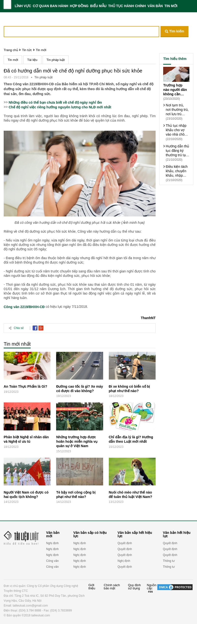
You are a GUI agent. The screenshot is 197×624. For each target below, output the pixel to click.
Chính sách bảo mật (112, 586)
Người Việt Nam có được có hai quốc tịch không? (26, 494)
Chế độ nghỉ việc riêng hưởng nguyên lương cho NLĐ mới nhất (60, 107)
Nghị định (52, 543)
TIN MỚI (170, 6)
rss (150, 591)
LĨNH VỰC (23, 6)
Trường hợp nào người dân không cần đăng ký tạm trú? (175, 89)
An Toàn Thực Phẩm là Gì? (25, 386)
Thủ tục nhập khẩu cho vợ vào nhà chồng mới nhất (177, 130)
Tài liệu (32, 60)
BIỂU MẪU (98, 6)
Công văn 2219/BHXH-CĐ (24, 307)
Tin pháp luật (56, 60)
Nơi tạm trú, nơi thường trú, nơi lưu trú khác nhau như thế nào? (177, 109)
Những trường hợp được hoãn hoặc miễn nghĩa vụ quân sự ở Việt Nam (77, 441)
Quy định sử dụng (134, 586)
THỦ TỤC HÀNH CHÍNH (127, 6)
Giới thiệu (91, 586)
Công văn (52, 561)
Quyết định (125, 543)
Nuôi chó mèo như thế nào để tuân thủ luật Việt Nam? (130, 494)
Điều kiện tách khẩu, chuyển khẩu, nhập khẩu (176, 171)
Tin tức (27, 50)
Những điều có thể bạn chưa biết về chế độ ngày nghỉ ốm (55, 102)
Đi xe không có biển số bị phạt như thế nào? (129, 388)
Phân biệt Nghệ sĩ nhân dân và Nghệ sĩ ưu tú (26, 439)
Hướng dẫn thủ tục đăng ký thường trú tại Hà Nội (177, 150)
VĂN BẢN (155, 6)
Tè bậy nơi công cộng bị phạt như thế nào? (75, 494)
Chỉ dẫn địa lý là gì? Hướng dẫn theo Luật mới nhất (131, 439)
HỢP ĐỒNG (79, 6)
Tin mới (41, 50)
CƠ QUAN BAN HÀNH (50, 6)
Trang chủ (11, 50)
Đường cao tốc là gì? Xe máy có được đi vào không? (79, 388)
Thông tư (169, 561)
